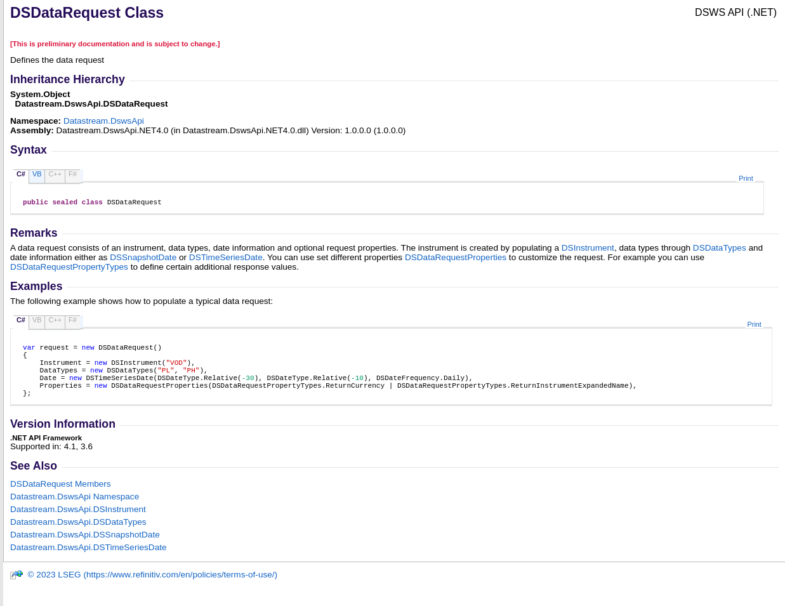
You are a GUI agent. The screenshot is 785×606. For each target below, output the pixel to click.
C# (20, 174)
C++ (55, 174)
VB (37, 174)
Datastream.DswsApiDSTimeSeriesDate (88, 562)
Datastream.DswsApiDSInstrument (78, 524)
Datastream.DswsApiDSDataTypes (78, 537)
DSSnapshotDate (143, 259)
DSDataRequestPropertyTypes (69, 268)
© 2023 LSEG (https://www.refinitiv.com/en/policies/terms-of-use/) (143, 590)
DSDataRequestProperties (455, 259)
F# (73, 174)
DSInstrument (588, 249)
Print (746, 178)
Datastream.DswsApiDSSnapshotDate (85, 550)
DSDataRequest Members (60, 499)
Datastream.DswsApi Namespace (74, 512)
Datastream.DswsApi (103, 121)
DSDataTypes (719, 249)
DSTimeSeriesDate (226, 259)
